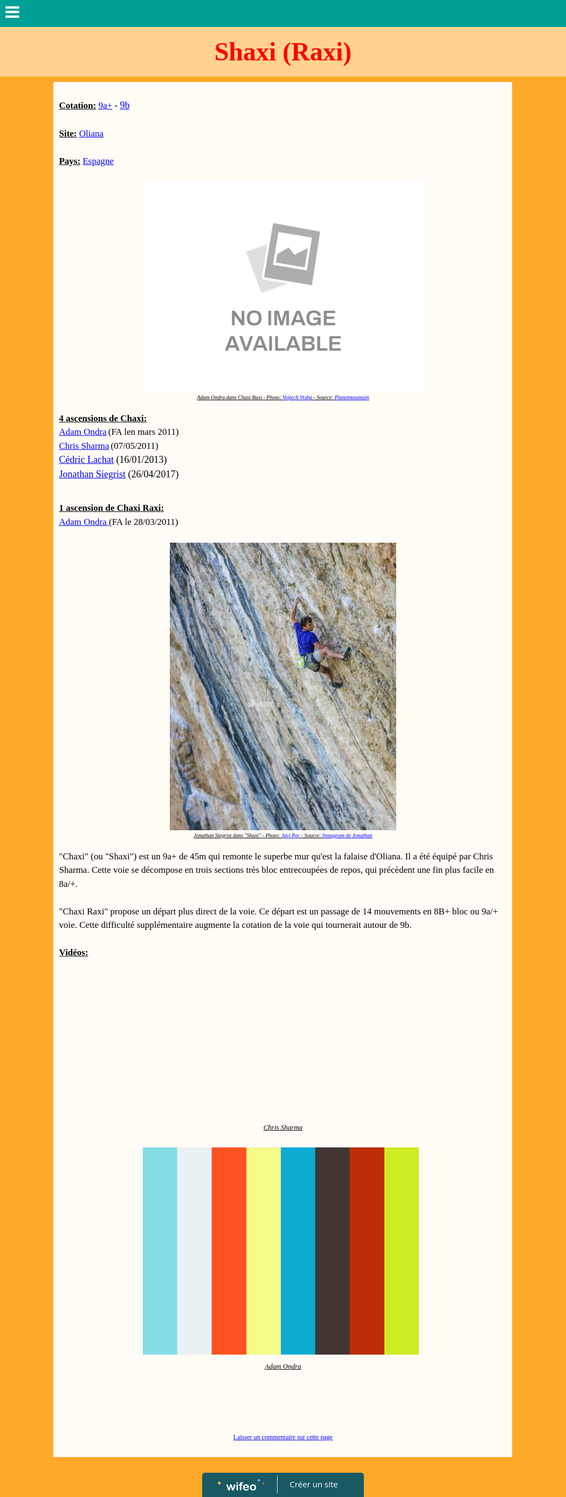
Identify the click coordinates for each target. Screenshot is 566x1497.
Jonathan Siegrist (92, 474)
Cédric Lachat (86, 459)
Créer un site (314, 1484)
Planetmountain (352, 397)
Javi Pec (290, 835)
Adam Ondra (82, 432)
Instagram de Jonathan (347, 835)
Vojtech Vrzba (297, 397)
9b (125, 105)
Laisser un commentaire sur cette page (283, 1437)
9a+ (106, 105)
